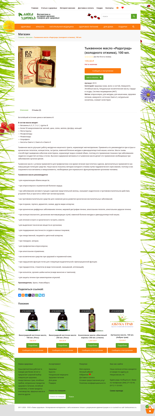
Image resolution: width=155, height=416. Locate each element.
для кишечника (120, 94)
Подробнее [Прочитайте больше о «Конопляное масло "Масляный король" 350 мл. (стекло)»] (92, 345)
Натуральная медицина (58, 374)
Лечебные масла (91, 89)
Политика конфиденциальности (92, 383)
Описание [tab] (24, 110)
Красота (52, 372)
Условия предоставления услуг (92, 380)
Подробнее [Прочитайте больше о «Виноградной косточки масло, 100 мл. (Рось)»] (32, 345)
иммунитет (96, 97)
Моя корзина (84, 369)
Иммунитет (125, 86)
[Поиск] (134, 16)
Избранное (85, 374)
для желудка (108, 94)
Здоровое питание (56, 377)
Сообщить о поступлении (102, 71)
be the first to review (102, 57)
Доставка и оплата (86, 377)
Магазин (29, 37)
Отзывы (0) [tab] (36, 110)
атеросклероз (96, 94)
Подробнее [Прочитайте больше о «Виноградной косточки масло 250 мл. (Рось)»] (62, 345)
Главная (21, 37)
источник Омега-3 (109, 97)
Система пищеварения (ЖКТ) (105, 91)
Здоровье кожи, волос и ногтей (107, 86)
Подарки (52, 383)
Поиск (71, 396)
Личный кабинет (86, 372)
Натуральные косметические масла (114, 89)
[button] (133, 27)
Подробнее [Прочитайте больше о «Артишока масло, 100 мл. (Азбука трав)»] (122, 345)
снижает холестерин (102, 100)
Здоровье (53, 369)
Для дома (53, 380)
